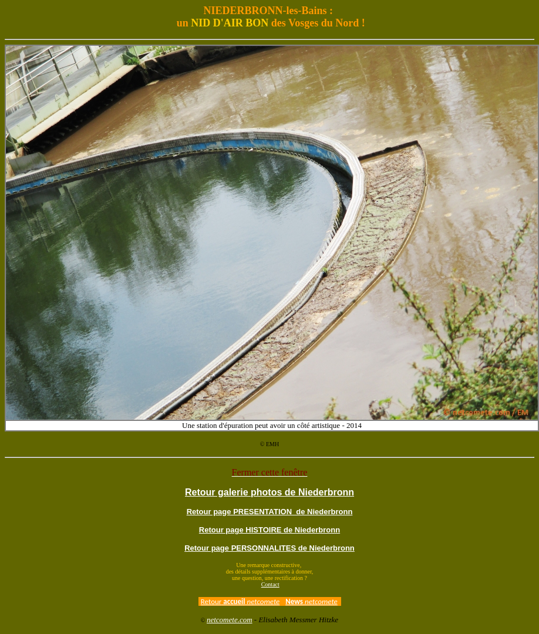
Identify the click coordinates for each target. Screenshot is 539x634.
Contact (270, 584)
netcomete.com (229, 619)
